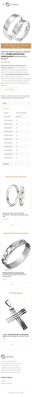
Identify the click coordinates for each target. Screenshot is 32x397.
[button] (12, 224)
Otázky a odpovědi (7, 383)
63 (17, 131)
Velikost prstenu (8, 120)
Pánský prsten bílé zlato (16, 176)
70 (17, 157)
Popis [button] (4, 103)
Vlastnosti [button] (6, 108)
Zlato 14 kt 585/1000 (21, 113)
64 (17, 135)
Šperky (9, 96)
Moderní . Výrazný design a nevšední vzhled (16, 335)
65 (17, 139)
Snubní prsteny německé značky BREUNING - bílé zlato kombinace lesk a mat (16, 215)
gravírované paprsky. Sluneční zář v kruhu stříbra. (14, 274)
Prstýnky (14, 96)
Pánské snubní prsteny (11, 97)
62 (17, 127)
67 (17, 146)
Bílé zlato (18, 116)
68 (17, 150)
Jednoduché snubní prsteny (16, 233)
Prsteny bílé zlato (5, 98)
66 (17, 142)
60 (17, 120)
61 (16, 124)
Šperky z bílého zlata (24, 97)
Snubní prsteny (21, 96)
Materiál (6, 113)
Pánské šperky (16, 293)
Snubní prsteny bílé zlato (17, 98)
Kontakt (3, 381)
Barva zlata (7, 116)
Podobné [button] (6, 164)
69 (17, 154)
